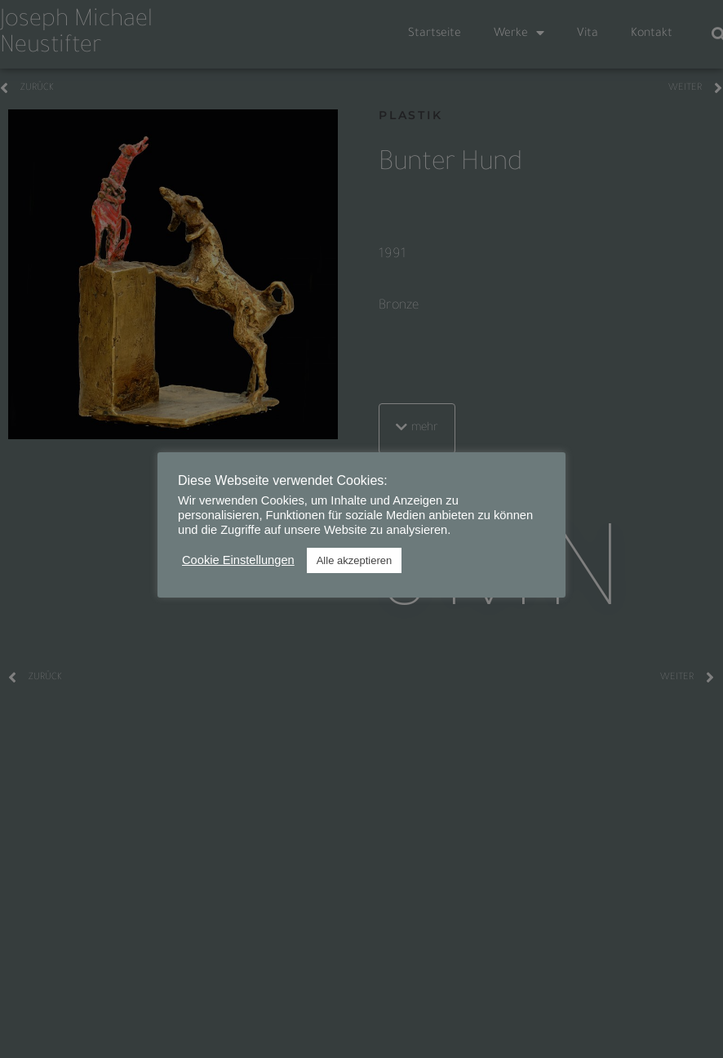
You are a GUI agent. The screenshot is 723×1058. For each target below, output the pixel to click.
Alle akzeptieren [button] (355, 560)
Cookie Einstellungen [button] (238, 560)
